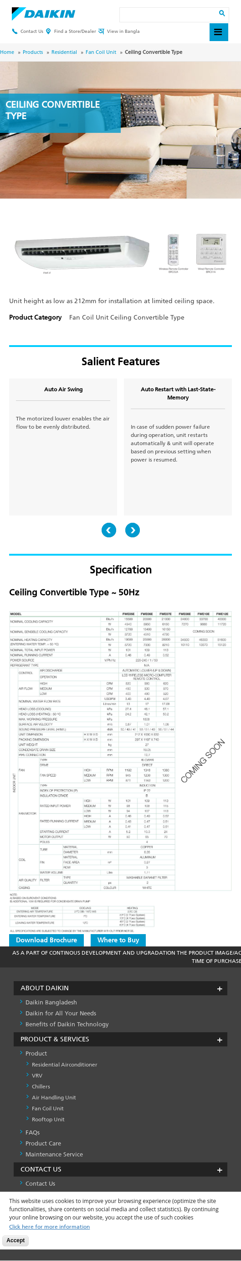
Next (132, 530)
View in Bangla (119, 31)
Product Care (43, 1143)
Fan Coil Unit (101, 52)
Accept (15, 1240)
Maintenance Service (54, 1154)
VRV (37, 1075)
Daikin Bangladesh (51, 1002)
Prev (109, 530)
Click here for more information (49, 1227)
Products (33, 52)
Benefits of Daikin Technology (67, 1024)
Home (7, 52)
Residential (64, 52)
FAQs (33, 1132)
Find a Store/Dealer (71, 31)
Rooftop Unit (48, 1119)
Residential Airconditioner (64, 1064)
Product (36, 1053)
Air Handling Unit (54, 1097)
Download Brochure (46, 940)
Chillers (41, 1086)
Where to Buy (118, 940)
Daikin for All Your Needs (61, 1013)
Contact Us (27, 31)
